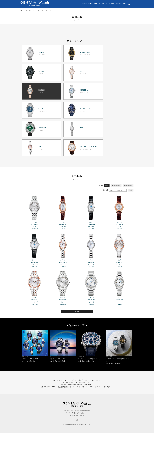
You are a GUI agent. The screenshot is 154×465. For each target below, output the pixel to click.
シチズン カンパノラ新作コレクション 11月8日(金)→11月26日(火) (91, 302)
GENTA (54, 343)
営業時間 (63, 341)
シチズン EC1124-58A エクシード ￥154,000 (119, 207)
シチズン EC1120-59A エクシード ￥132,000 (35, 169)
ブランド (80, 337)
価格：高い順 (128, 142)
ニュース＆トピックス (63, 337)
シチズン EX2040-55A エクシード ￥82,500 (91, 207)
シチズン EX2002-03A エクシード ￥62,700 (63, 169)
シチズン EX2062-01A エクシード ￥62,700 (119, 169)
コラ (73, 337)
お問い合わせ (87, 341)
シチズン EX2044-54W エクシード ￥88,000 (63, 207)
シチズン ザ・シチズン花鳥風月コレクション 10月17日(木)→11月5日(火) (119, 303)
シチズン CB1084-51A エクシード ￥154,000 (35, 244)
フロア (87, 337)
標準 (106, 142)
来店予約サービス (84, 339)
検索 (130, 147)
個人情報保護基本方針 (64, 343)
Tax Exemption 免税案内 (75, 341)
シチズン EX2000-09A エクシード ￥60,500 (91, 169)
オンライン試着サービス (70, 339)
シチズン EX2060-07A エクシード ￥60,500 (35, 207)
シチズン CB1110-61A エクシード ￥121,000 (91, 244)
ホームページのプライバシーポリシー (83, 343)
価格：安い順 (116, 142)
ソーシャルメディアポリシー (104, 343)
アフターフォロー (96, 337)
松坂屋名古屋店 (45, 343)
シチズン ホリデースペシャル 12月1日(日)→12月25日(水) (63, 302)
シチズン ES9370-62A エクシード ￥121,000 (119, 244)
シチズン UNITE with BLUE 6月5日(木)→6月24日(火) (35, 302)
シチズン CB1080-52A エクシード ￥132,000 (63, 244)
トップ (53, 337)
